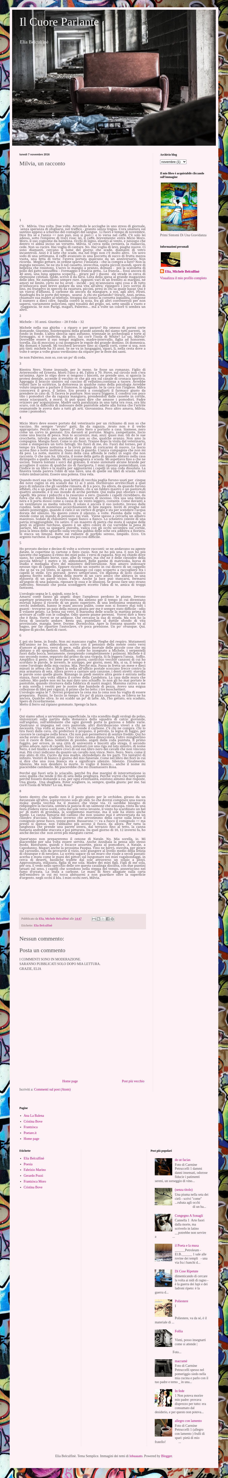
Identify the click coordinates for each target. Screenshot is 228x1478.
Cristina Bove (33, 1121)
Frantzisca (31, 1127)
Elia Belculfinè (43, 925)
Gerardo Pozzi (33, 1175)
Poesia (28, 1164)
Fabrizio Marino (35, 1170)
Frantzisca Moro (35, 1181)
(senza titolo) (184, 1190)
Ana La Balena (34, 1115)
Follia (179, 1331)
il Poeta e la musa (187, 1245)
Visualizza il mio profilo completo (183, 278)
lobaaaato (136, 1456)
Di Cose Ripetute (186, 1271)
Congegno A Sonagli (189, 1216)
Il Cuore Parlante (59, 21)
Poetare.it (30, 1133)
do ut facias (183, 1160)
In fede (179, 1391)
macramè (181, 1361)
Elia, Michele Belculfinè (182, 271)
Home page (70, 1081)
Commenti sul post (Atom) (52, 1089)
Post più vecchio (133, 1081)
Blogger (166, 1456)
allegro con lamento (188, 1421)
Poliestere (181, 1301)
